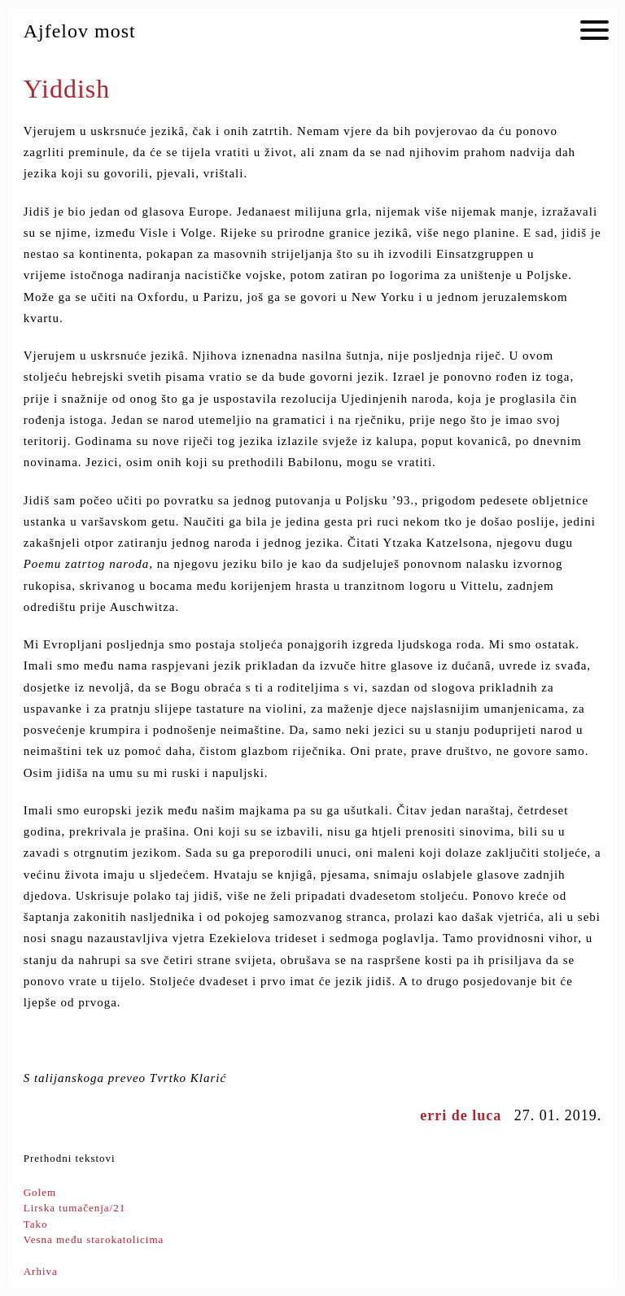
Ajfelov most (80, 30)
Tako (36, 1224)
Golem (40, 1192)
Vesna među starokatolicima (94, 1239)
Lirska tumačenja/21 (75, 1208)
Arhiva (41, 1271)
